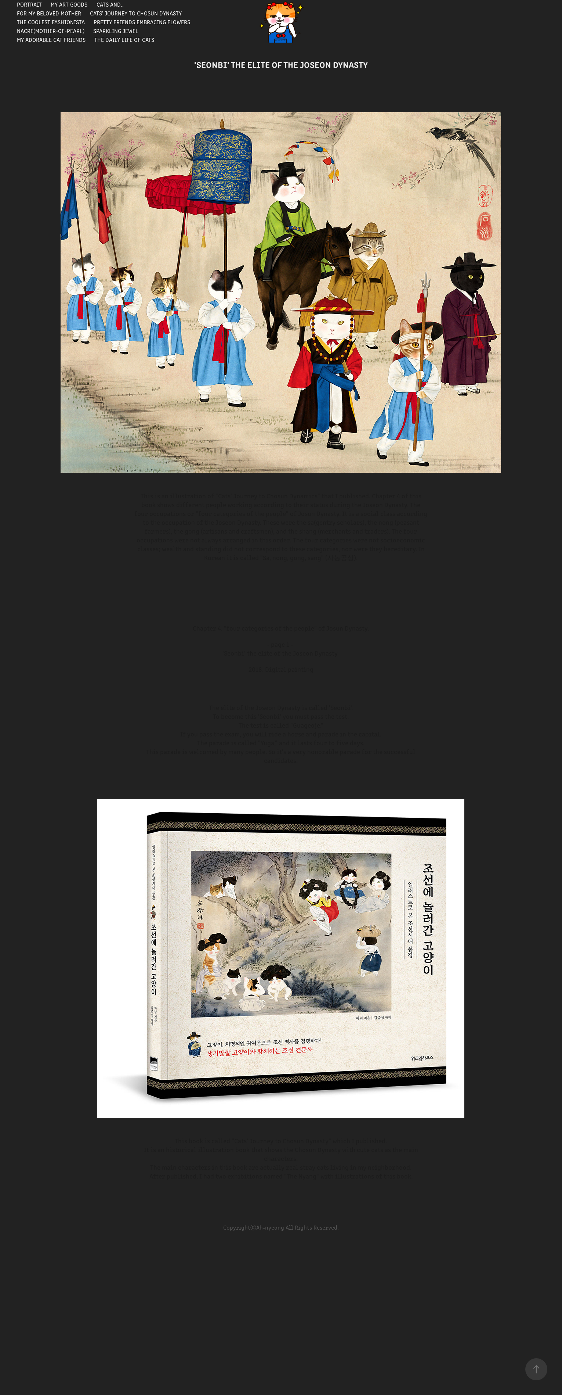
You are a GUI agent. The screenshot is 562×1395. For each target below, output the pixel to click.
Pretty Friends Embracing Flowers (142, 22)
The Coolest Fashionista (51, 22)
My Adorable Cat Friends (51, 39)
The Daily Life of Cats (124, 39)
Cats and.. (110, 4)
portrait (29, 4)
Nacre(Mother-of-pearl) (50, 31)
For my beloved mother (49, 13)
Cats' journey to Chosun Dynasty (136, 13)
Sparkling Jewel (115, 31)
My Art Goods (69, 4)
